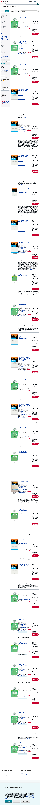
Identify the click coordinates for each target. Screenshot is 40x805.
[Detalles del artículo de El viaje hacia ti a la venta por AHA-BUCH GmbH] (14, 720)
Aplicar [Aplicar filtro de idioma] (3, 63)
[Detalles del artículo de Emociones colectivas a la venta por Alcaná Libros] (14, 489)
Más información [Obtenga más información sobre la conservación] (3, 33)
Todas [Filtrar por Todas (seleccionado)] (2, 45)
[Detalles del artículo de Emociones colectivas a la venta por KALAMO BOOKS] (14, 224)
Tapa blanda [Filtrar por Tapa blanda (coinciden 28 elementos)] (4, 47)
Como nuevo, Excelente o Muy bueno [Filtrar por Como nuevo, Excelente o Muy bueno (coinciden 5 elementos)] (4, 37)
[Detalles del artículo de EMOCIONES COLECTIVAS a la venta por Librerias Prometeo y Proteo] (14, 572)
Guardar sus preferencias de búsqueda (27, 778)
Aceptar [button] (8, 801)
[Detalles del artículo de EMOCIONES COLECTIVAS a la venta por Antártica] (14, 247)
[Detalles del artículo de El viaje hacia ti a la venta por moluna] (14, 695)
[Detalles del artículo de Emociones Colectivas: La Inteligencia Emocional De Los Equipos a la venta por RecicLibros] (14, 547)
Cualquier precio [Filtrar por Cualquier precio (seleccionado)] (4, 67)
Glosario (22, 777)
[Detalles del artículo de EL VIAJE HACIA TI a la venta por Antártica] (14, 309)
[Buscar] (38, 4)
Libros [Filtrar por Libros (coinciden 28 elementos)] (3, 17)
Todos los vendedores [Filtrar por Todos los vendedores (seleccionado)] (6, 93)
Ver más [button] (35, 150)
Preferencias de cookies (24, 796)
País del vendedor (4, 88)
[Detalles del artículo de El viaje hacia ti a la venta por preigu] (14, 751)
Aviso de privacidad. (28, 798)
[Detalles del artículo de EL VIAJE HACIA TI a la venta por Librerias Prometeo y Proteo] (14, 599)
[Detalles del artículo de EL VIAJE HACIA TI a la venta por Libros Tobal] (14, 457)
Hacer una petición (5, 780)
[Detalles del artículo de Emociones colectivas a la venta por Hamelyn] (14, 94)
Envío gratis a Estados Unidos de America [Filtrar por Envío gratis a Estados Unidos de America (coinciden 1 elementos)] (5, 81)
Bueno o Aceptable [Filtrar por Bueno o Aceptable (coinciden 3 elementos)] (5, 39)
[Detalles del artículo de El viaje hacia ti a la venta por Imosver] (14, 516)
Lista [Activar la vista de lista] (7, 11)
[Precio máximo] (3, 77)
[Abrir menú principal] (2, 4)
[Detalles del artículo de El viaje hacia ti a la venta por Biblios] (14, 672)
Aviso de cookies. (23, 797)
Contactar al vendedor (21, 29)
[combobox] (21, 4)
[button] (38, 14)
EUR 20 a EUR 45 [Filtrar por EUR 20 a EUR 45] (4, 70)
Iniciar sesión (34, 1)
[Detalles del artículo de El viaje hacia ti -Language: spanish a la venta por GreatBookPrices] (14, 22)
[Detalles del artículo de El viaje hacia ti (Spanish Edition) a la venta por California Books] (14, 46)
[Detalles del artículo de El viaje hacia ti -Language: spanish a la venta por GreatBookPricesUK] (14, 385)
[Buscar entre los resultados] (24, 15)
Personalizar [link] (25, 801)
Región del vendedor (5, 86)
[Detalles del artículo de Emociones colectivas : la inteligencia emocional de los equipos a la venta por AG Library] (14, 191)
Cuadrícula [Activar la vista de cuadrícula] (12, 11)
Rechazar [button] (16, 801)
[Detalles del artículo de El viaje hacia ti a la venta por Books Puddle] (14, 650)
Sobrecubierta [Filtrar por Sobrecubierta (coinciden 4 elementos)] (4, 53)
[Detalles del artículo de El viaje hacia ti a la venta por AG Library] (14, 277)
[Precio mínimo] (3, 75)
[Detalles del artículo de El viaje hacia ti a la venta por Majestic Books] (14, 627)
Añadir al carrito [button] (35, 33)
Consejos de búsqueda (24, 775)
